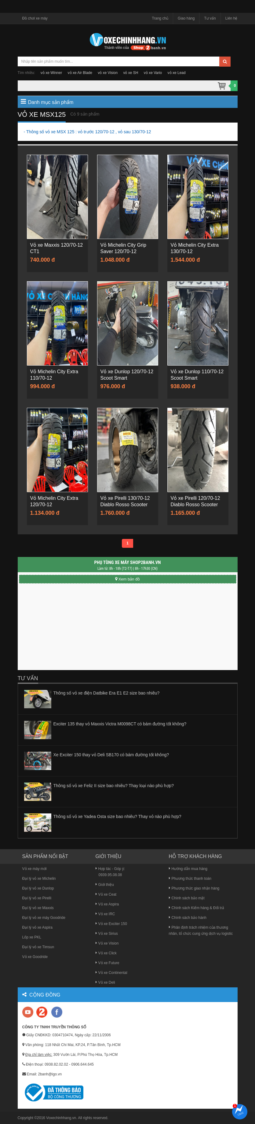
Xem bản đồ (127, 579)
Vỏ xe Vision (107, 943)
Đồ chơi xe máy (35, 18)
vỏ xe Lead (177, 73)
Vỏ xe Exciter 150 (111, 924)
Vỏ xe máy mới (34, 869)
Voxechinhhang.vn (61, 1118)
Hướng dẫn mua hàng (188, 869)
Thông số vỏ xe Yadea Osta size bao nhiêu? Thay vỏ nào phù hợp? (117, 816)
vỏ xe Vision (108, 73)
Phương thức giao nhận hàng (194, 888)
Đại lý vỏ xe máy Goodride (43, 918)
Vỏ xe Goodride (35, 957)
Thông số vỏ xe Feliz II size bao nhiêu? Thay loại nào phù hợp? (113, 785)
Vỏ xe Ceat (106, 894)
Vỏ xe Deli (105, 982)
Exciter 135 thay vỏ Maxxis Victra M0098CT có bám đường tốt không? (120, 723)
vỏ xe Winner (51, 73)
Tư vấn (210, 18)
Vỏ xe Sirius (107, 933)
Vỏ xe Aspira (107, 904)
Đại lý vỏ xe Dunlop (38, 888)
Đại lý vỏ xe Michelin (39, 878)
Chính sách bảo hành (187, 918)
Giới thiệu (105, 885)
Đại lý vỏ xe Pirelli (36, 898)
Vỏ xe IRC (105, 914)
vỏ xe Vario (153, 73)
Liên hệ (231, 18)
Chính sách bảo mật (187, 898)
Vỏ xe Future (107, 963)
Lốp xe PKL (31, 937)
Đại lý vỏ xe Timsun (38, 947)
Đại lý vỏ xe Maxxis (38, 908)
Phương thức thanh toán (190, 878)
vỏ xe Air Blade (80, 73)
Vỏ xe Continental (111, 973)
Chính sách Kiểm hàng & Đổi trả (196, 908)
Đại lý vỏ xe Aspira (37, 927)
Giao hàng (186, 18)
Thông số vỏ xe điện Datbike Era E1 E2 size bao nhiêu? (106, 693)
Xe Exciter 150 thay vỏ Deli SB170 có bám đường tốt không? (111, 754)
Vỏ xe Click (106, 953)
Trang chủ (160, 18)
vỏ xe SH (130, 73)
